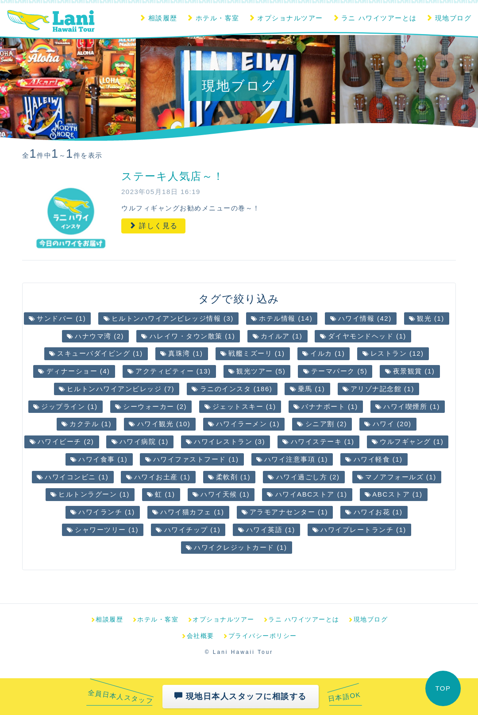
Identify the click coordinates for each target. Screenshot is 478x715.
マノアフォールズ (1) (396, 477)
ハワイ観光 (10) (159, 423)
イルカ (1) (323, 353)
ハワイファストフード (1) (192, 459)
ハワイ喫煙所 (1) (407, 406)
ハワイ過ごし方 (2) (303, 477)
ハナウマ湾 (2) (95, 336)
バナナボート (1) (325, 406)
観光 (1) (426, 318)
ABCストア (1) (394, 494)
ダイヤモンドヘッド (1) (363, 336)
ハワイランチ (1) (102, 512)
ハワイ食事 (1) (98, 459)
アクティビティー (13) (169, 371)
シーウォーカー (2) (151, 406)
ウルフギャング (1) (407, 441)
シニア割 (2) (322, 423)
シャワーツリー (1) (103, 529)
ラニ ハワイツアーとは (374, 18)
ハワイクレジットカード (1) (236, 547)
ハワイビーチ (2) (62, 441)
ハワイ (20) (387, 423)
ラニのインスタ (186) (232, 388)
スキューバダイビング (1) (96, 353)
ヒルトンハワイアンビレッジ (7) (116, 388)
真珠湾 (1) (181, 353)
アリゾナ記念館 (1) (378, 388)
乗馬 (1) (307, 388)
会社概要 (197, 635)
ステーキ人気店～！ (172, 176)
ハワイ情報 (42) (361, 318)
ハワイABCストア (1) (307, 494)
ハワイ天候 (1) (221, 494)
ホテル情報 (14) (281, 318)
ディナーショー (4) (74, 371)
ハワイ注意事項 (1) (292, 459)
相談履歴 (158, 18)
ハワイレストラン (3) (225, 441)
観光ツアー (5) (256, 371)
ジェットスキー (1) (240, 406)
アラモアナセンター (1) (285, 512)
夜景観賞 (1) (410, 371)
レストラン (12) (393, 353)
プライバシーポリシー (260, 635)
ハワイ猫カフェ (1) (188, 512)
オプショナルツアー (285, 18)
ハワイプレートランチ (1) (359, 529)
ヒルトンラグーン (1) (90, 494)
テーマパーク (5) (335, 371)
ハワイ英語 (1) (266, 529)
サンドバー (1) (57, 318)
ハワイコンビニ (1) (72, 477)
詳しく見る (153, 225)
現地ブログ (448, 18)
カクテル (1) (87, 423)
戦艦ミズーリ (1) (252, 353)
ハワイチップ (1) (188, 529)
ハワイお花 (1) (373, 512)
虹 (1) (161, 494)
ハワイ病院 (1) (140, 441)
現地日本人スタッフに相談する (240, 696)
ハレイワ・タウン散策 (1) (188, 336)
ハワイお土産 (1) (158, 477)
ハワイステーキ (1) (318, 441)
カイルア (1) (278, 336)
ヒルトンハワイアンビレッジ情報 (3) (169, 318)
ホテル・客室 (212, 18)
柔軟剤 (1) (229, 477)
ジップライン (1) (65, 406)
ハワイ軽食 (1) (373, 459)
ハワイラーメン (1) (244, 423)
